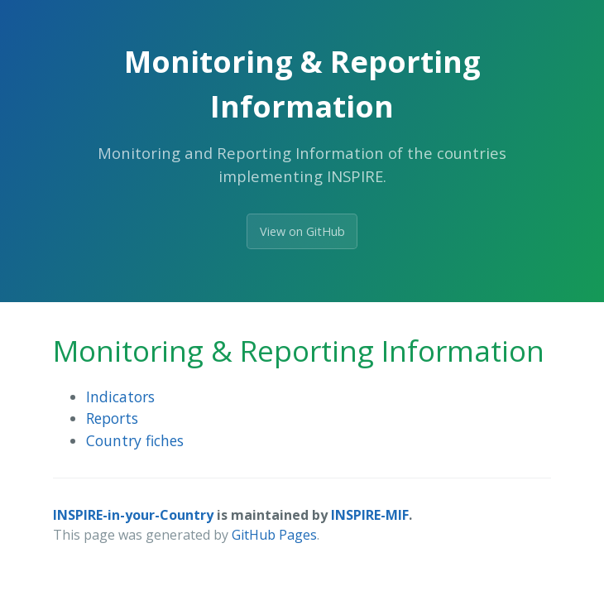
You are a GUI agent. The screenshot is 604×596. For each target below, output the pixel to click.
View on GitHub (302, 231)
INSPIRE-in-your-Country (133, 515)
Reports (112, 418)
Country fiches (135, 440)
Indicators (120, 396)
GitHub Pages (274, 535)
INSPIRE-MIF (370, 515)
